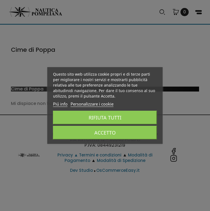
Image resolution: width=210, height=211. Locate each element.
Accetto (105, 132)
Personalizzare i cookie (92, 104)
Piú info (60, 104)
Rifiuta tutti (105, 117)
